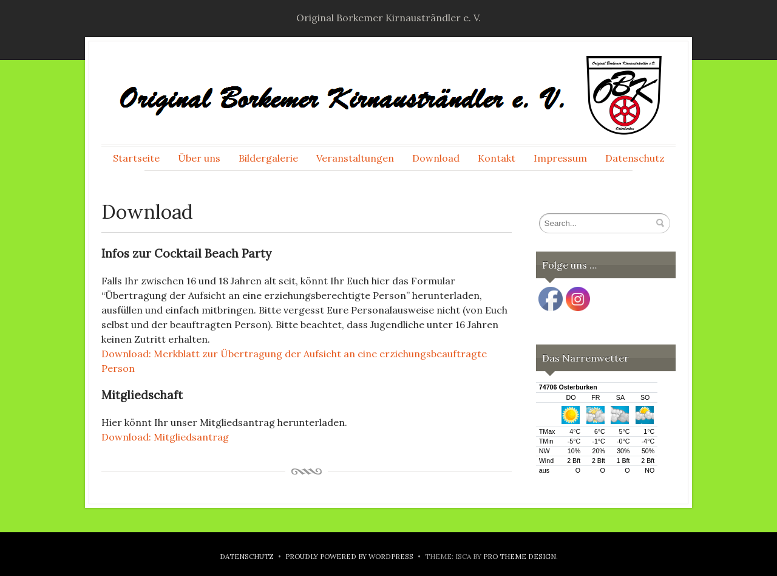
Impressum (560, 158)
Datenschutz (635, 158)
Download (436, 158)
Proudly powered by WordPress (349, 556)
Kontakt (496, 158)
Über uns (199, 158)
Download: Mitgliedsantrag (165, 437)
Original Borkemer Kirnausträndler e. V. (388, 18)
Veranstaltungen (355, 158)
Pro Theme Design (519, 556)
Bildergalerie (268, 158)
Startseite (136, 158)
